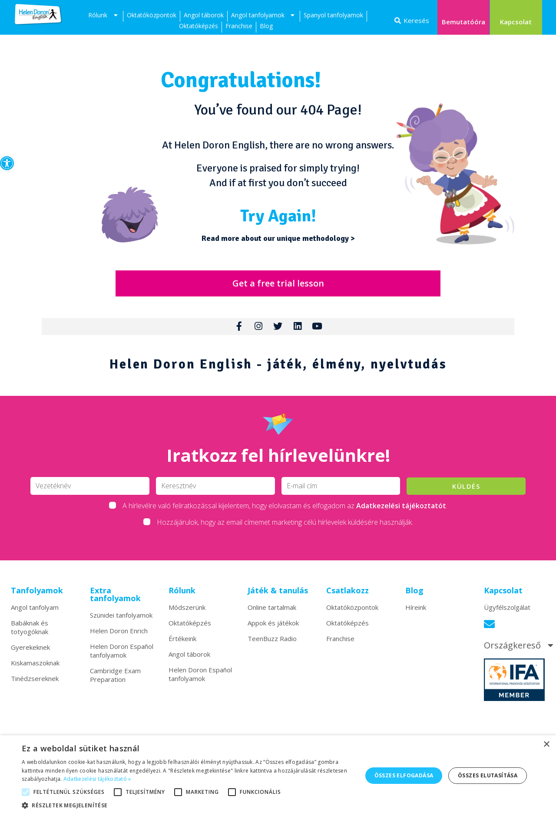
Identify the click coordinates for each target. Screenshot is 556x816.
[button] (7, 163)
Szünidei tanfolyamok (121, 619)
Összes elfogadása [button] (404, 775)
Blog (266, 26)
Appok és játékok (273, 627)
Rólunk (103, 16)
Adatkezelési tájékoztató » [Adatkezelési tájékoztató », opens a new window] (97, 779)
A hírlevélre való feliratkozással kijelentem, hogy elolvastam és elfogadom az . (284, 510)
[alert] (278, 775)
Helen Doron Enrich (119, 635)
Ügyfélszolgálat (507, 611)
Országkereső (520, 649)
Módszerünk (187, 611)
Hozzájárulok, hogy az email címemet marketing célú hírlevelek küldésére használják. (285, 526)
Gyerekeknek (30, 651)
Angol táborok (204, 15)
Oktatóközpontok (151, 15)
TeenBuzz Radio (272, 642)
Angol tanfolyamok (264, 16)
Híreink (415, 611)
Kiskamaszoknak (35, 667)
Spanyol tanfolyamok (333, 15)
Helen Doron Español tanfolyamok (121, 655)
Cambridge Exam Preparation (115, 679)
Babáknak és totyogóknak (29, 631)
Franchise (238, 26)
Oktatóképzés (198, 26)
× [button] (546, 744)
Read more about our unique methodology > (278, 238)
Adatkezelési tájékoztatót (401, 510)
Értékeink (182, 642)
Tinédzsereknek (35, 682)
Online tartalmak (272, 611)
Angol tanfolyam (35, 611)
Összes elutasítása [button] (487, 775)
